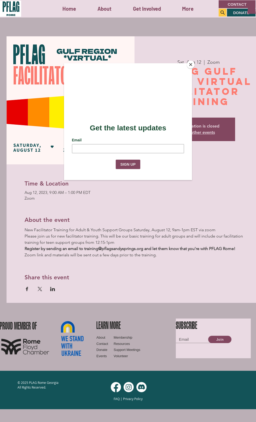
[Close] (191, 64)
